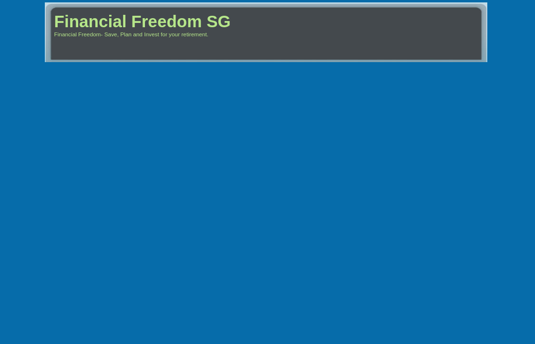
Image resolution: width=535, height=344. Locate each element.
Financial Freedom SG (142, 21)
